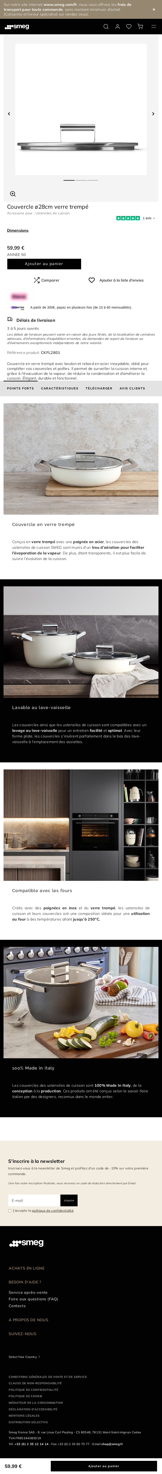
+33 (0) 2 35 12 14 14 (32, 1444)
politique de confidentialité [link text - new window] (53, 1210)
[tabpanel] (81, 109)
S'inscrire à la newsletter (36, 1161)
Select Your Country (23, 1357)
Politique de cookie (25, 1396)
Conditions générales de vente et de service (48, 1377)
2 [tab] (81, 178)
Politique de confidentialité (33, 1390)
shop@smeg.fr (112, 1444)
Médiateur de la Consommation (36, 1402)
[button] (12, 193)
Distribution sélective (28, 1422)
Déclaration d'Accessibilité (33, 1409)
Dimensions (17, 230)
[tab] (21, 388)
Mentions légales (24, 1415)
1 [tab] (69, 178)
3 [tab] (93, 178)
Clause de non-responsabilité (35, 1383)
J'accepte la (43, 1210)
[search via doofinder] (106, 26)
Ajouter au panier (44, 264)
